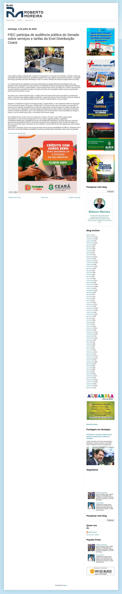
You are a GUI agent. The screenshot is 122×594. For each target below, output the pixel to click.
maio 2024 (89, 274)
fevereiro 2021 (90, 352)
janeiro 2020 (89, 378)
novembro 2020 (90, 358)
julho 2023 (89, 294)
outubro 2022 (89, 312)
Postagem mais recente (14, 197)
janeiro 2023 (89, 306)
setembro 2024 (90, 266)
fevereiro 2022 (90, 328)
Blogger (65, 585)
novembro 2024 (90, 262)
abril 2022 (89, 324)
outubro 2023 (89, 288)
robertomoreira (92, 532)
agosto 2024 (89, 268)
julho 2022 (89, 318)
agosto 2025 (89, 245)
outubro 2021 (89, 336)
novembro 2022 (90, 310)
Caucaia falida (99, 503)
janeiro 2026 (89, 235)
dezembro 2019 (90, 379)
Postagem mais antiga (74, 197)
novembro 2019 (90, 381)
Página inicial (10, 20)
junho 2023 (89, 296)
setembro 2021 (90, 338)
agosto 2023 (89, 292)
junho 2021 (89, 344)
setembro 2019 (90, 385)
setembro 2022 (90, 314)
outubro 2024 (89, 264)
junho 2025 (89, 248)
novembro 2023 (90, 286)
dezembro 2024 (90, 260)
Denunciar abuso (92, 424)
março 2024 (89, 278)
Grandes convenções (101, 492)
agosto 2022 (89, 316)
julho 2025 (89, 247)
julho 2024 (89, 270)
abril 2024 (89, 276)
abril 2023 (89, 300)
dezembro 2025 (90, 237)
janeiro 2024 (89, 282)
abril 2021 (89, 348)
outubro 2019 (89, 383)
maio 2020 (89, 370)
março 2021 (89, 350)
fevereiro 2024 (90, 280)
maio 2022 (89, 322)
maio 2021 (89, 346)
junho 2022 (89, 320)
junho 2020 (89, 368)
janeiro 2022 (89, 330)
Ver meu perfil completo (92, 534)
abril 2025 (89, 252)
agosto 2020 (89, 364)
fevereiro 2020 (90, 375)
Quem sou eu (29, 20)
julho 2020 (89, 366)
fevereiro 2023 (90, 304)
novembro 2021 (90, 334)
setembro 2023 (90, 290)
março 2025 (89, 254)
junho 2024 (89, 272)
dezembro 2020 (90, 356)
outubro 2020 (89, 360)
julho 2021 (89, 342)
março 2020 (89, 374)
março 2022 (89, 326)
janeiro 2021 (89, 354)
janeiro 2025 (89, 258)
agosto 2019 (89, 387)
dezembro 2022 (90, 308)
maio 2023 (89, 298)
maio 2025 (89, 250)
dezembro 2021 (90, 332)
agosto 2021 (89, 340)
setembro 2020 (90, 362)
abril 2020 (89, 372)
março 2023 (89, 302)
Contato (19, 20)
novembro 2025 (90, 239)
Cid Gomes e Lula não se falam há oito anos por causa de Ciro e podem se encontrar (99, 436)
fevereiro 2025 (90, 256)
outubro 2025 (89, 241)
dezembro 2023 (90, 284)
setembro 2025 (90, 243)
